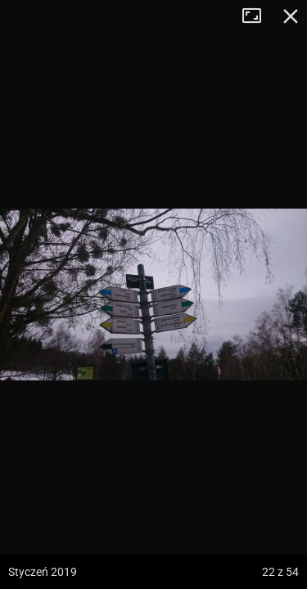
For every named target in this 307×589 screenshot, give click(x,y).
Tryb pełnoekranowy (258, 16)
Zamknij (290, 16)
